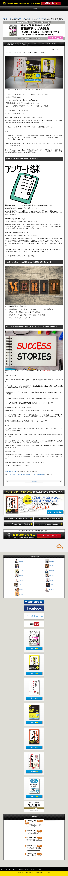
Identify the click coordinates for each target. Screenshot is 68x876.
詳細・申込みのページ (11, 471)
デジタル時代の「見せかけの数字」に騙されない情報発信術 (34, 833)
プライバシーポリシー (12, 869)
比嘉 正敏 (49, 565)
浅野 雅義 (19, 561)
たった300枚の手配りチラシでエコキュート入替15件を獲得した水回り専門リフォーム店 (34, 825)
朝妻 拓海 (49, 561)
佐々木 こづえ (19, 584)
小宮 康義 (19, 575)
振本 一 (19, 565)
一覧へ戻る (34, 481)
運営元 (3, 869)
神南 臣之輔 (49, 570)
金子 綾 (19, 570)
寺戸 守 (49, 584)
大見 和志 (19, 580)
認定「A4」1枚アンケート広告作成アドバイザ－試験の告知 (27, 474)
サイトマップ (37, 869)
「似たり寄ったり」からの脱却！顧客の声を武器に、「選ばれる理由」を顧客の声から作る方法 (34, 849)
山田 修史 (19, 594)
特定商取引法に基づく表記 (26, 869)
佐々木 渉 (49, 589)
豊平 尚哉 (19, 589)
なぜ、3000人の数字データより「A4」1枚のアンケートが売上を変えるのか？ (34, 840)
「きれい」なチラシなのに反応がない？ (34, 856)
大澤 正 (49, 580)
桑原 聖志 (49, 575)
